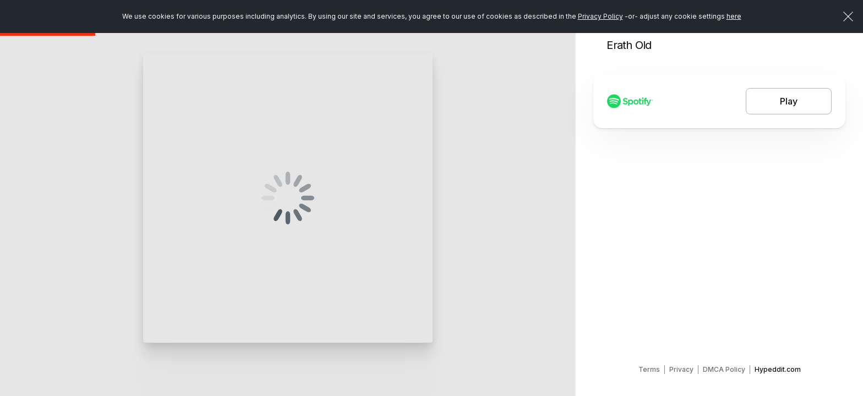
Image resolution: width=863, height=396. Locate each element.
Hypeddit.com (778, 369)
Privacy (681, 369)
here (734, 16)
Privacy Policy (600, 16)
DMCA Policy (724, 369)
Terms (649, 369)
